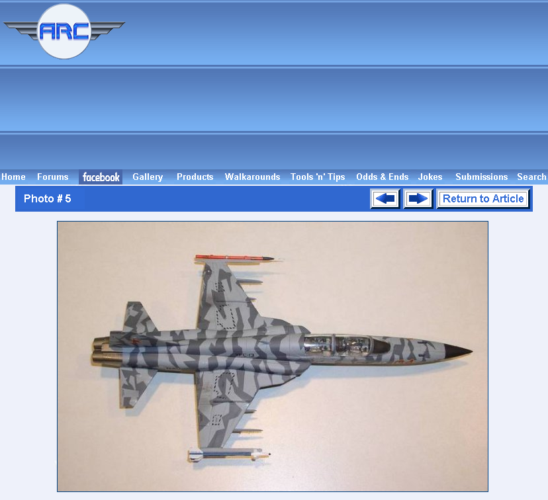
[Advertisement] (338, 84)
